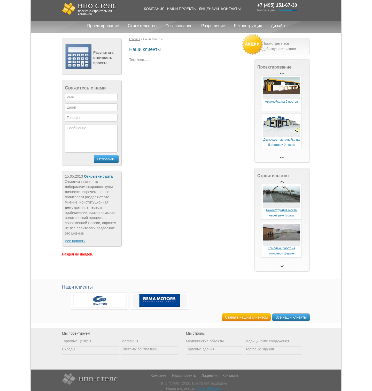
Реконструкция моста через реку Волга (281, 212)
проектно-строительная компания (95, 12)
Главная (134, 39)
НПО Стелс (90, 379)
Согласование (178, 26)
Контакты (231, 9)
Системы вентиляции (139, 349)
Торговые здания (200, 349)
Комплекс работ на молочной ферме (281, 250)
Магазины (129, 341)
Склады (68, 349)
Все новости (75, 241)
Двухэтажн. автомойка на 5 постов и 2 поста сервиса (281, 145)
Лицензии (209, 9)
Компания (154, 9)
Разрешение (213, 26)
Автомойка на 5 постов (281, 101)
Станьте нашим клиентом (246, 317)
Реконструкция (248, 26)
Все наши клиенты (291, 317)
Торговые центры (76, 341)
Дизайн (278, 26)
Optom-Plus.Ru (209, 388)
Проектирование (103, 26)
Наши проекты (182, 9)
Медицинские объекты (205, 341)
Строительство (142, 26)
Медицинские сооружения (267, 341)
